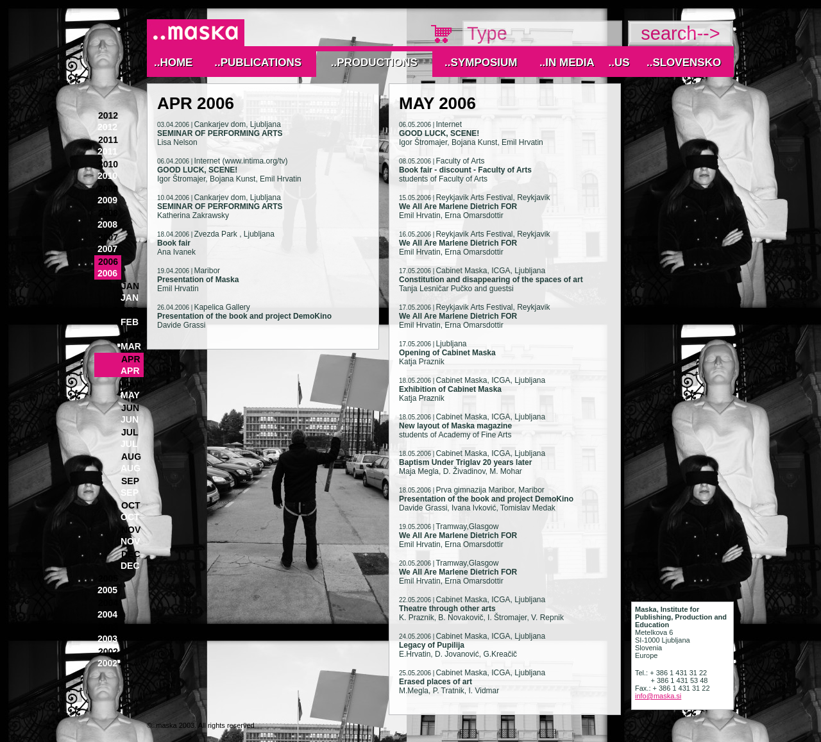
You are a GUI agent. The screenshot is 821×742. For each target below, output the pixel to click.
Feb (130, 310)
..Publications (257, 62)
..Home (173, 62)
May (130, 383)
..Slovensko (684, 62)
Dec (130, 554)
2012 (108, 115)
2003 (108, 627)
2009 (108, 188)
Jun (130, 408)
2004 (108, 603)
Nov (130, 530)
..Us (618, 62)
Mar (131, 335)
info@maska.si (658, 696)
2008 (108, 213)
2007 (108, 237)
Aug (131, 456)
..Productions (374, 62)
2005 (108, 578)
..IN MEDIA (567, 62)
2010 (108, 164)
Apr (130, 359)
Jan (130, 286)
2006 (108, 262)
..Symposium (480, 62)
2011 (108, 140)
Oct (130, 505)
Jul (129, 432)
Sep (130, 481)
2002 (108, 651)
